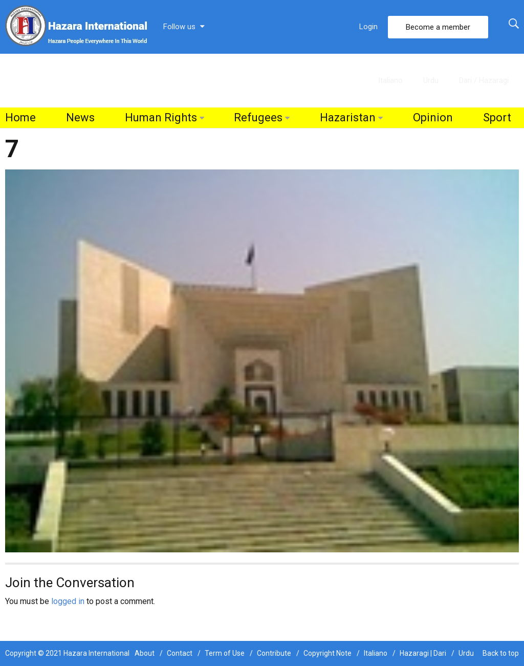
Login (368, 26)
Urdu (431, 80)
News (80, 117)
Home (20, 117)
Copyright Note (327, 653)
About (145, 653)
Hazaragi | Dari (423, 653)
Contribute (274, 653)
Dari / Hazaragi (484, 80)
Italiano (390, 80)
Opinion (433, 117)
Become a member (438, 27)
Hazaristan (348, 117)
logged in (67, 601)
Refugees (258, 117)
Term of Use (225, 653)
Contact (179, 653)
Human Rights (161, 117)
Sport (497, 117)
